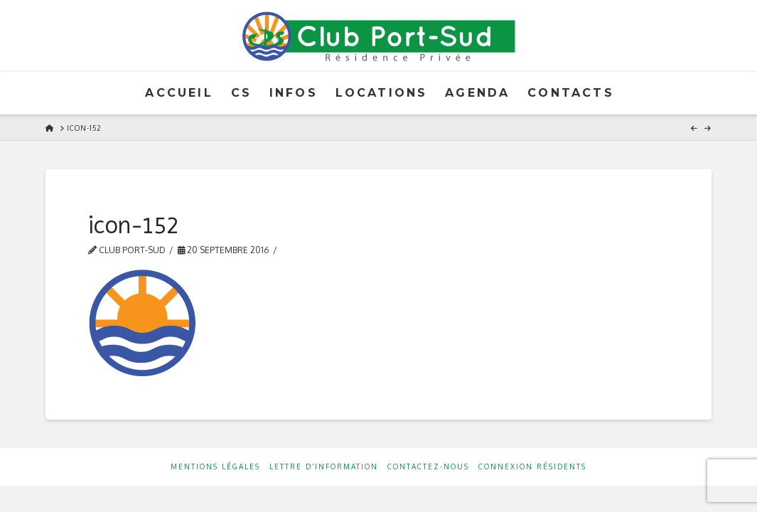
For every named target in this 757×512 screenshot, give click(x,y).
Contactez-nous (428, 466)
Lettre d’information (323, 466)
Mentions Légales (215, 466)
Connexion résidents (532, 466)
